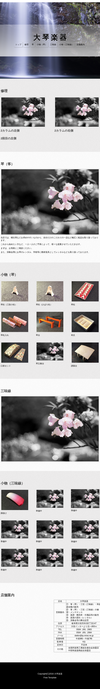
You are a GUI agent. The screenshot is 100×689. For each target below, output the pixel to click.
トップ (18, 44)
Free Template (50, 678)
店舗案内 (81, 44)
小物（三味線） (66, 44)
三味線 (53, 44)
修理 (26, 44)
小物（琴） (42, 44)
